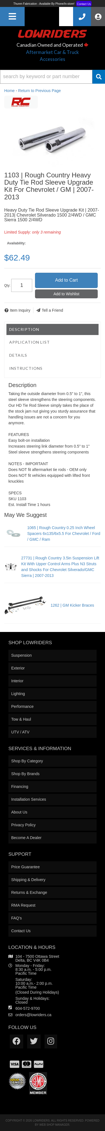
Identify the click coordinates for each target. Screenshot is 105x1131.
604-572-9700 (27, 1008)
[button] (52, 77)
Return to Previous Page (39, 90)
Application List (29, 342)
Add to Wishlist (66, 294)
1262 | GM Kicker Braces (72, 605)
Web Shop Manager (54, 1124)
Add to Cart (66, 280)
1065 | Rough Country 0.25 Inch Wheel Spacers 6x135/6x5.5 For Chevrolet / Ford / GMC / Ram (63, 533)
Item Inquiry (20, 310)
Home (9, 90)
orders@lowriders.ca (33, 1015)
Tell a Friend (52, 310)
